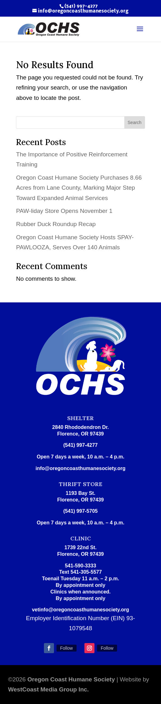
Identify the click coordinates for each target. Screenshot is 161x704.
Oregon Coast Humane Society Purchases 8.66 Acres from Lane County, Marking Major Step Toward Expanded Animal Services (79, 187)
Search (135, 122)
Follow (66, 648)
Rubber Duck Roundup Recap (56, 224)
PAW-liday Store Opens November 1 (64, 211)
